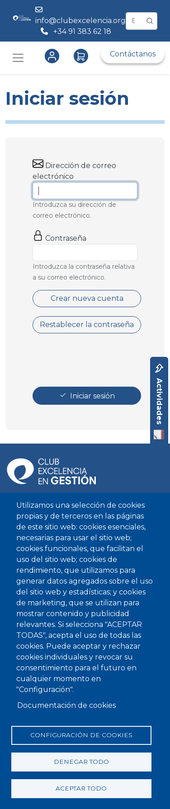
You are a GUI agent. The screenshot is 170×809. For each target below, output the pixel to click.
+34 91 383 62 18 (83, 31)
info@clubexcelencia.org (80, 20)
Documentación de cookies (66, 705)
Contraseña (65, 238)
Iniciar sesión (92, 396)
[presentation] (101, 360)
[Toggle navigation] (18, 58)
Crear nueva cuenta (87, 298)
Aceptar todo (81, 788)
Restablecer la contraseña (87, 324)
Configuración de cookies (81, 735)
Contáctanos (133, 54)
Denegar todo (81, 761)
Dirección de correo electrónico (74, 171)
